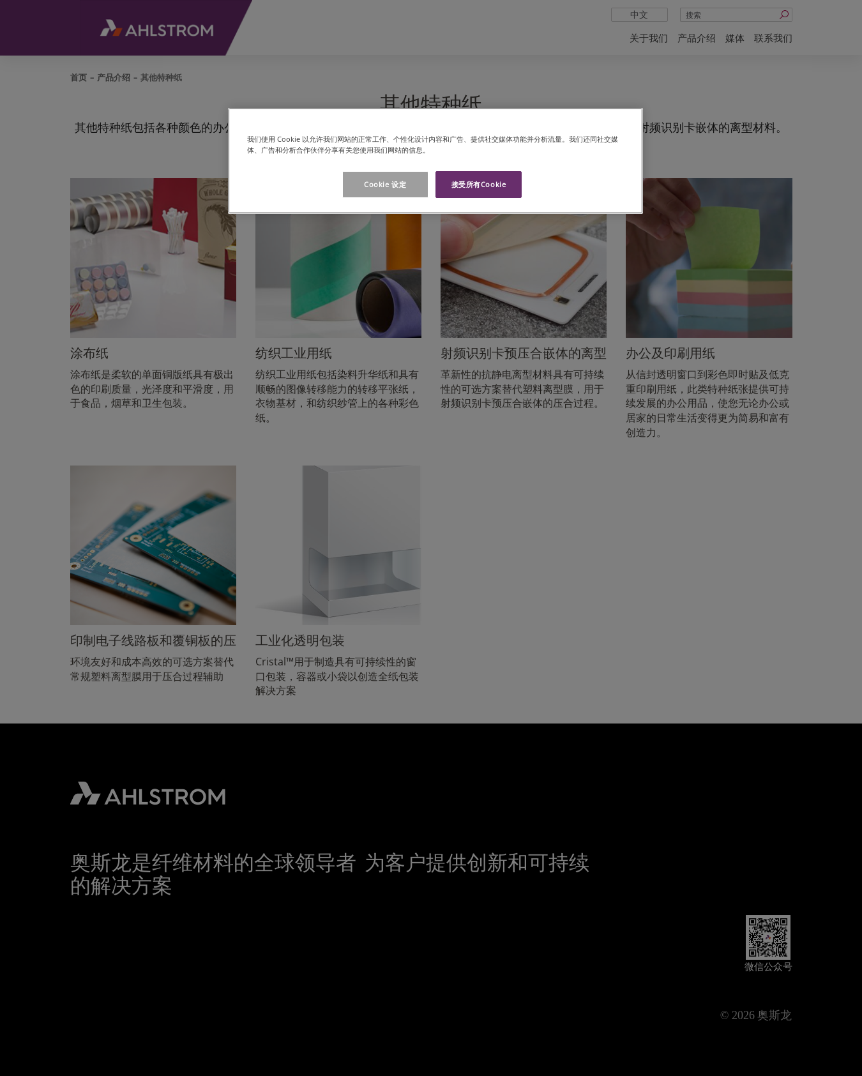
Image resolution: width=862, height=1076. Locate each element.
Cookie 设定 (385, 184)
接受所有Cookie (478, 184)
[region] (435, 161)
